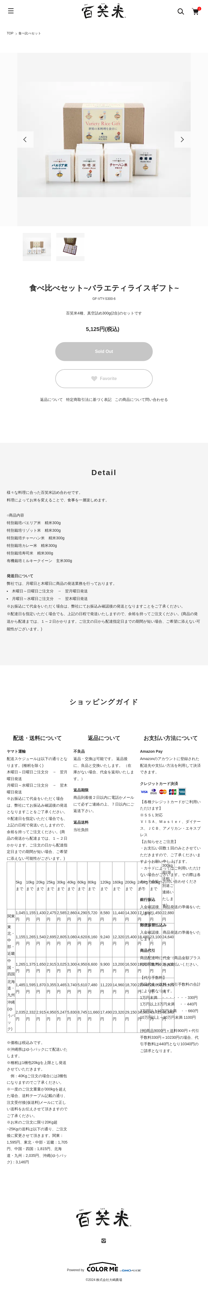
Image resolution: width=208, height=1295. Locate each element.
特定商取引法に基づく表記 (89, 399)
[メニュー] (11, 11)
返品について (51, 399)
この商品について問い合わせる (141, 399)
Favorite (104, 378)
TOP (10, 33)
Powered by (104, 1267)
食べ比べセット (29, 33)
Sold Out (104, 351)
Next (182, 139)
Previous (25, 139)
